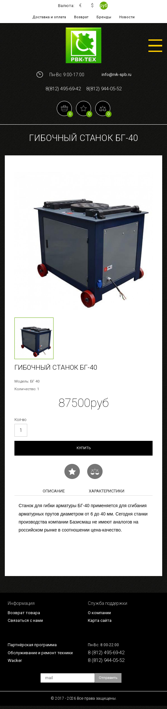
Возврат (81, 17)
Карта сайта (100, 622)
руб (104, 5)
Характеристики (106, 492)
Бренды (103, 17)
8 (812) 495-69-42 (108, 655)
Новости (126, 17)
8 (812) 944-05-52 (108, 663)
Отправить (108, 681)
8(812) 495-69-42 (61, 89)
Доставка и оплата (51, 17)
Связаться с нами (26, 622)
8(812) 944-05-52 (106, 89)
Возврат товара (24, 614)
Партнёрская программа (34, 647)
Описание (54, 492)
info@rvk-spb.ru (116, 74)
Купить (84, 449)
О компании (100, 614)
